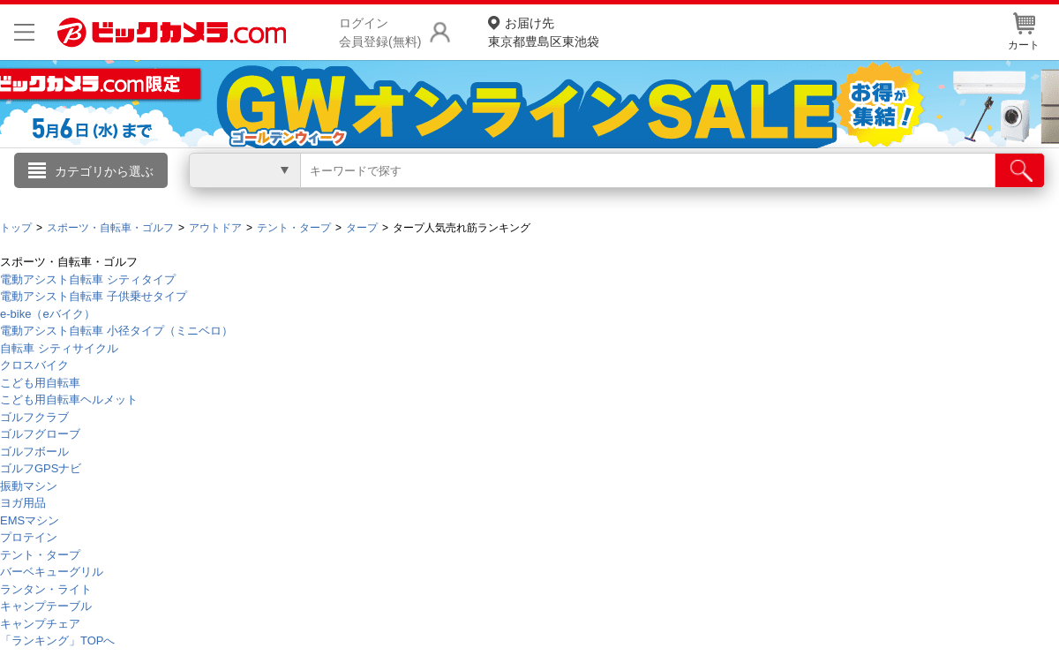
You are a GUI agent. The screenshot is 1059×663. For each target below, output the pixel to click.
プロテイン (28, 537)
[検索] (1019, 170)
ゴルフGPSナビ (40, 468)
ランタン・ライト (46, 589)
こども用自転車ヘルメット (69, 399)
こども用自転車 (40, 382)
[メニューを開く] (24, 32)
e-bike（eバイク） (47, 313)
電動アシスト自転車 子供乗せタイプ (93, 296)
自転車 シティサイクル (59, 348)
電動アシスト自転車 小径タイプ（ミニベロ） (116, 330)
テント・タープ (40, 554)
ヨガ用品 (23, 502)
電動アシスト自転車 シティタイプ (88, 279)
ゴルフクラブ (34, 417)
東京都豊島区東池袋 (543, 31)
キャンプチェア (40, 623)
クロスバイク (34, 365)
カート (1024, 31)
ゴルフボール (34, 451)
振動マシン (28, 486)
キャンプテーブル (46, 606)
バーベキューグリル (51, 571)
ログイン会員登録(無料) (380, 32)
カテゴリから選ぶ (104, 171)
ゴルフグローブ (40, 434)
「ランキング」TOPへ (58, 640)
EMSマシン (29, 520)
